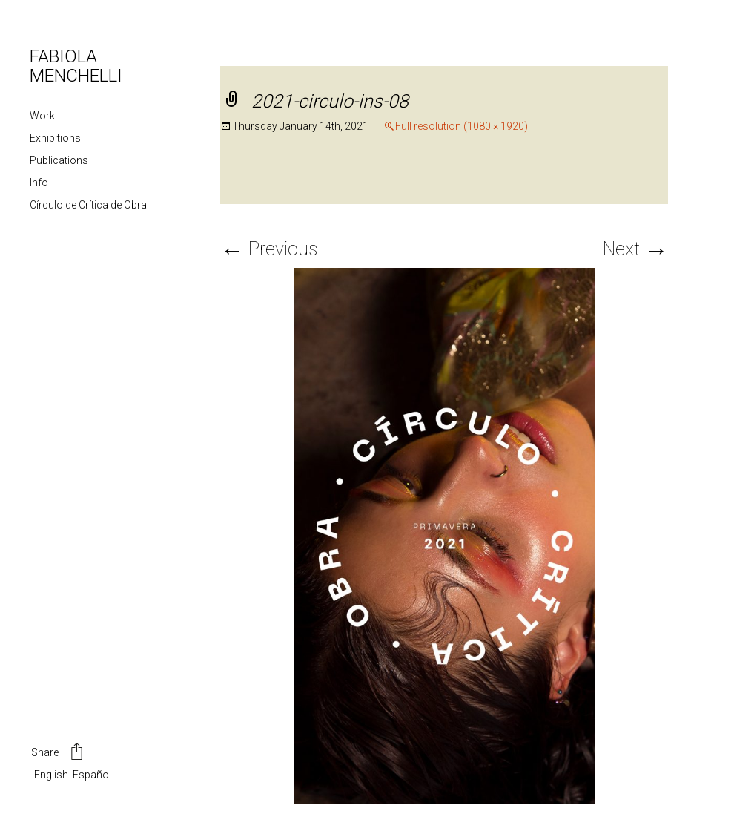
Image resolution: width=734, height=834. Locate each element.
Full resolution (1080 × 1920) (461, 126)
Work (42, 116)
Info (39, 182)
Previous (268, 249)
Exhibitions (55, 138)
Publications (59, 160)
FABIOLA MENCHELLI (76, 66)
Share (58, 753)
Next (635, 249)
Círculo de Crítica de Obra (88, 205)
